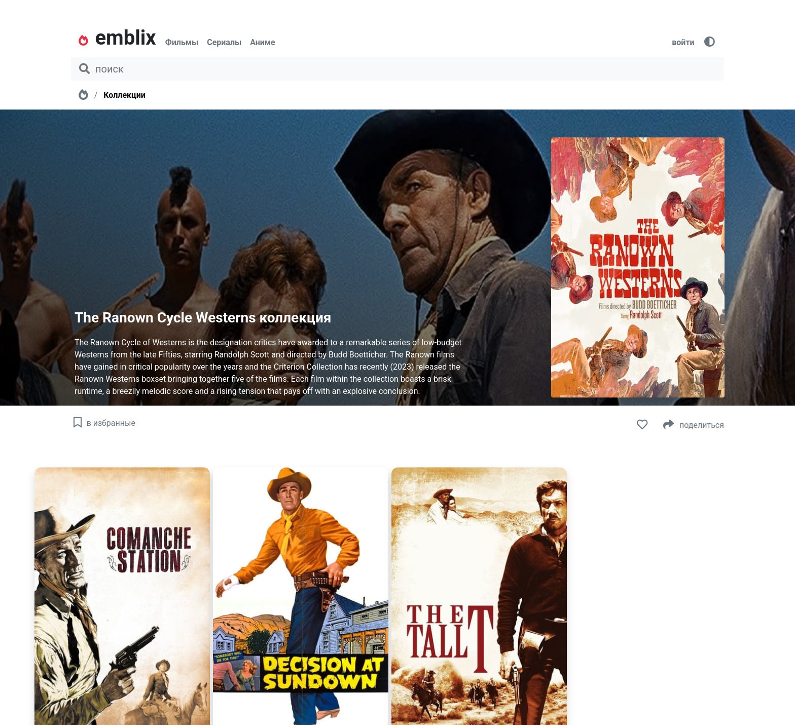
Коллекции (124, 95)
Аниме (262, 42)
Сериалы (224, 42)
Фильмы (182, 42)
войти (683, 42)
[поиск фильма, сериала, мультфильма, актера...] (397, 69)
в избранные (103, 423)
